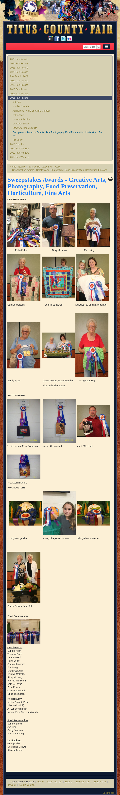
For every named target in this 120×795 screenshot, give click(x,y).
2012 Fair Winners (19, 157)
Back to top (108, 793)
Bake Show (18, 115)
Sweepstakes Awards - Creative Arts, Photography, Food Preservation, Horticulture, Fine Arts (58, 134)
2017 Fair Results (19, 93)
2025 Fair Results (19, 59)
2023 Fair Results (19, 67)
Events (21, 166)
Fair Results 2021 (19, 76)
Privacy (12, 785)
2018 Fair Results (19, 89)
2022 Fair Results (19, 72)
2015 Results (17, 144)
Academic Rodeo (21, 106)
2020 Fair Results (19, 80)
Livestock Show (21, 123)
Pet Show (17, 140)
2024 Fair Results (19, 63)
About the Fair (54, 781)
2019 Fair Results (19, 85)
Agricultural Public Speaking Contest (31, 110)
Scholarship (100, 781)
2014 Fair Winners (19, 148)
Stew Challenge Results (25, 128)
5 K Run (17, 102)
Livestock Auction (21, 119)
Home (13, 166)
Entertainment (83, 781)
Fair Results (34, 166)
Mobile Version (26, 785)
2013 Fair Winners (19, 152)
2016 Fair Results (19, 97)
